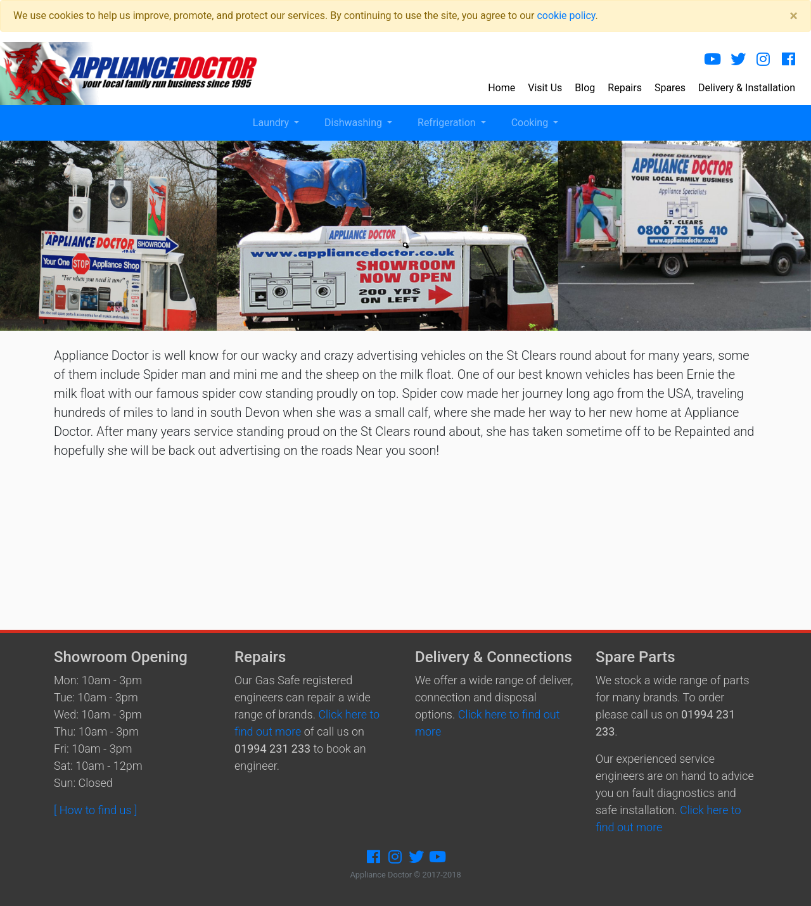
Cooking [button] (531, 123)
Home (501, 88)
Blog (585, 88)
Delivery (746, 88)
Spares (670, 88)
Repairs (625, 88)
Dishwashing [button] (354, 123)
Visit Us (545, 88)
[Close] (793, 16)
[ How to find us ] (95, 810)
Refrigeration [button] (448, 123)
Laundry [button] (272, 123)
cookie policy (566, 16)
